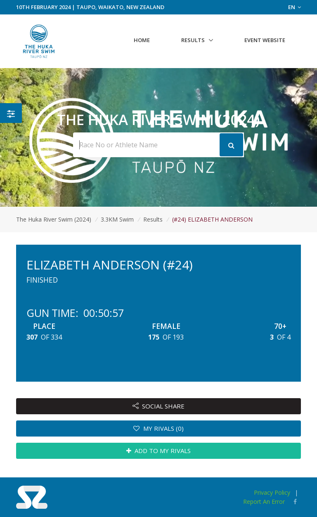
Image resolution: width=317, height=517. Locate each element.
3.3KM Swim (117, 219)
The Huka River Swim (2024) (53, 219)
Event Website (264, 40)
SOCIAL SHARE (158, 406)
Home (142, 40)
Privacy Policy (272, 492)
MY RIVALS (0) (158, 428)
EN (294, 7)
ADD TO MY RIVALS (158, 450)
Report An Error (264, 501)
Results (193, 40)
